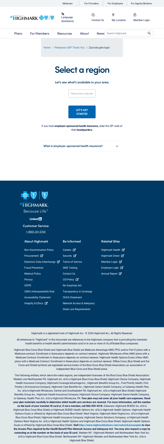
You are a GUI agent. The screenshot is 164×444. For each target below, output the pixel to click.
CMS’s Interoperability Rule (39, 291)
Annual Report (111, 273)
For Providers (91, 3)
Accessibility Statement (37, 297)
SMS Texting (70, 267)
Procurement (33, 255)
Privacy (28, 279)
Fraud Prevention (34, 267)
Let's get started (82, 111)
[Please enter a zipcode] (82, 93)
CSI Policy (71, 279)
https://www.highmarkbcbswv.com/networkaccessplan (110, 425)
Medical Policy (32, 273)
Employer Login (112, 267)
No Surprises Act (72, 285)
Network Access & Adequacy (79, 303)
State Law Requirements (76, 309)
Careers (69, 249)
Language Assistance (67, 19)
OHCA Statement (72, 297)
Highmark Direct (112, 255)
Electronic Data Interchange (42, 261)
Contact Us (98, 20)
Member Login (141, 20)
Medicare (68, 3)
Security (69, 255)
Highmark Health (113, 249)
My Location (119, 20)
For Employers (115, 3)
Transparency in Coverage (77, 291)
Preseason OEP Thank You (69, 47)
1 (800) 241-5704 (35, 231)
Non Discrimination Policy (39, 249)
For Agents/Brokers (141, 3)
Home (47, 47)
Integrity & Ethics (36, 303)
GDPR (27, 285)
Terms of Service (72, 261)
